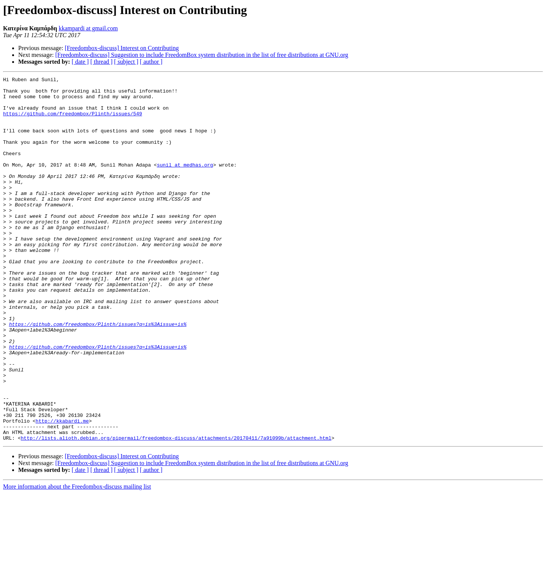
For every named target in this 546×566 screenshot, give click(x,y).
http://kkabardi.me (62, 490)
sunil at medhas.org (185, 182)
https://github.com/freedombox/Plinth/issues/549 (72, 121)
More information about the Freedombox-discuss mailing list (77, 559)
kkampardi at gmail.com (88, 28)
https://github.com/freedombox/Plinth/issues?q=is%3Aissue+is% (98, 374)
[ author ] (151, 61)
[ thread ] (101, 61)
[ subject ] (126, 61)
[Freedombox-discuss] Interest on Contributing (122, 48)
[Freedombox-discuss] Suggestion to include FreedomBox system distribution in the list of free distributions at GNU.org (201, 55)
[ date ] (80, 61)
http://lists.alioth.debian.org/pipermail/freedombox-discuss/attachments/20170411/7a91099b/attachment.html (176, 510)
